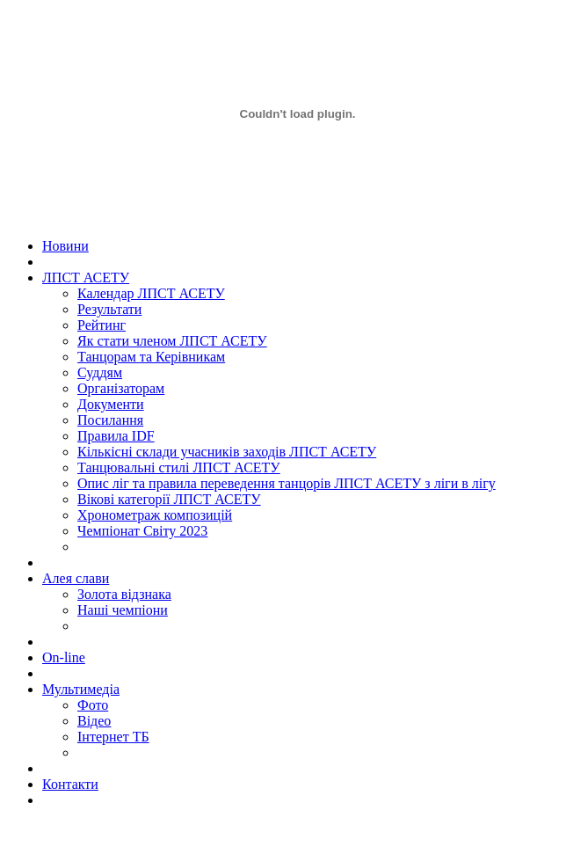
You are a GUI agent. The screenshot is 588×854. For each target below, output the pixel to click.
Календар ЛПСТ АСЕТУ (151, 293)
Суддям (99, 372)
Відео (94, 720)
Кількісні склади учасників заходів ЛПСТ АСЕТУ (226, 451)
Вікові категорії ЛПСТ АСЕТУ (169, 499)
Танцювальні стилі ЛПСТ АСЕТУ (178, 467)
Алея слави (75, 578)
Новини (65, 245)
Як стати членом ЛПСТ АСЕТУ (172, 340)
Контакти (70, 784)
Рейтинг (101, 325)
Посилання (110, 419)
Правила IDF (116, 435)
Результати (109, 309)
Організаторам (120, 388)
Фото (92, 704)
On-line (63, 657)
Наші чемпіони (122, 609)
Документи (110, 404)
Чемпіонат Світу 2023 (142, 530)
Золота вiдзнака (124, 594)
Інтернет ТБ (113, 736)
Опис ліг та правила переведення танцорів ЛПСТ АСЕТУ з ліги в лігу (286, 483)
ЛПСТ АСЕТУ (85, 277)
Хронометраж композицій (154, 514)
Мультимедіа (81, 689)
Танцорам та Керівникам (151, 356)
